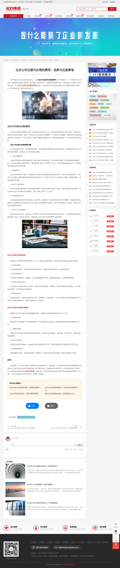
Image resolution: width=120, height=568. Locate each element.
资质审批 (95, 250)
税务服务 (95, 240)
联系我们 (112, 2)
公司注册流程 (94, 107)
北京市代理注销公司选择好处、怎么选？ (104, 140)
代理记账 (69, 16)
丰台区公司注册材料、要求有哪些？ (40, 484)
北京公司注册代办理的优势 (16, 255)
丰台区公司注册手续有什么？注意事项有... (43, 503)
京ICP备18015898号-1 (67, 564)
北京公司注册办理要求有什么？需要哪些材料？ (65, 428)
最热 (75, 449)
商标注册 (79, 16)
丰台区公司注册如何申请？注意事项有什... (43, 466)
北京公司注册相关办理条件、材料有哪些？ (23, 428)
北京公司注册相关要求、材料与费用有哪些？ (24, 393)
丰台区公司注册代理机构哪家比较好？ (103, 156)
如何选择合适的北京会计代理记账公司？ (104, 193)
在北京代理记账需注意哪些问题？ (102, 186)
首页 (28, 16)
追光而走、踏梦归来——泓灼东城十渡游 (104, 176)
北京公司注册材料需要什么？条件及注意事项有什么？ (61, 389)
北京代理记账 (105, 100)
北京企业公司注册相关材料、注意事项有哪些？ (25, 387)
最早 (71, 449)
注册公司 (108, 104)
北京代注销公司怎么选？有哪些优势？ (103, 143)
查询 (112, 9)
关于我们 (81, 542)
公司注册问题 (23, 60)
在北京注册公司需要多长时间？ (101, 199)
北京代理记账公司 (95, 115)
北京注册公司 (102, 111)
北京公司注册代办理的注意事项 (17, 307)
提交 (79, 445)
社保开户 (73, 542)
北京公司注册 (29, 371)
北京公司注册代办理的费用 (26, 417)
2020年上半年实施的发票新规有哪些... (103, 203)
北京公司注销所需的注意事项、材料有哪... (104, 129)
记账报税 (92, 111)
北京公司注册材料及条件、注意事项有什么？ (60, 393)
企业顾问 (100, 16)
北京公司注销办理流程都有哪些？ (102, 189)
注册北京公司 (105, 107)
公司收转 (95, 230)
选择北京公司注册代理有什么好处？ (102, 182)
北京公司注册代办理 (29, 85)
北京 (26, 9)
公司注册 (37, 16)
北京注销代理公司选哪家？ (100, 136)
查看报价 (110, 216)
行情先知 (89, 542)
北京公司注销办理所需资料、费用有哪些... (104, 133)
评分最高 (80, 449)
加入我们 (105, 2)
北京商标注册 (94, 100)
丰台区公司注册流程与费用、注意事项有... (104, 160)
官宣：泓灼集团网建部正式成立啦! (102, 172)
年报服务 (95, 245)
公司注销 (58, 16)
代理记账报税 (107, 115)
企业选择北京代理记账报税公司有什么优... (104, 196)
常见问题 (90, 16)
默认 (67, 449)
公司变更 (48, 16)
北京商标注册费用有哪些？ (100, 179)
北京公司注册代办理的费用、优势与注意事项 (44, 60)
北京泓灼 (7, 60)
